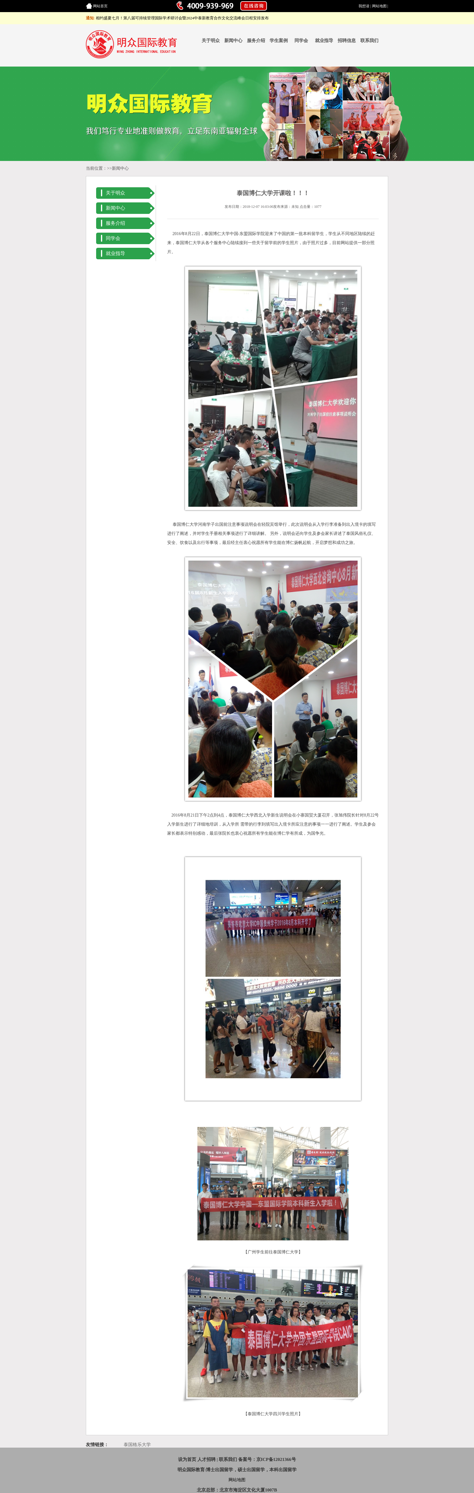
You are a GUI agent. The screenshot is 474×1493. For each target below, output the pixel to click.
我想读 (364, 6)
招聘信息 (347, 40)
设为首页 (187, 1459)
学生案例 (279, 40)
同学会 (301, 40)
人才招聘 (206, 1459)
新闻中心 (233, 40)
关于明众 (211, 40)
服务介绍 (256, 40)
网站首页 (100, 6)
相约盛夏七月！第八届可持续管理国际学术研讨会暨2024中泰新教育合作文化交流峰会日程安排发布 (182, 18)
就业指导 (324, 40)
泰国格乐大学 (137, 1444)
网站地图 (379, 6)
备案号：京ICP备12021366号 (267, 1459)
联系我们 (369, 40)
